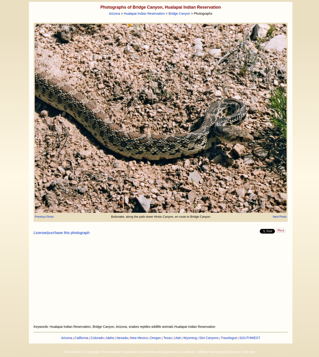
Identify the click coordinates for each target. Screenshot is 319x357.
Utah (177, 338)
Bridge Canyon (179, 13)
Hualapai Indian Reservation (144, 13)
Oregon (155, 338)
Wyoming (190, 338)
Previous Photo (44, 216)
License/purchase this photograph (62, 233)
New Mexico (139, 338)
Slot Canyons (208, 338)
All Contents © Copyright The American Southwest (100, 352)
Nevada (122, 338)
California (81, 338)
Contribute (187, 352)
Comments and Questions (158, 352)
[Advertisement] (161, 282)
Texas (167, 338)
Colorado (97, 338)
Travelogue (229, 338)
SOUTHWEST (249, 338)
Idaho (110, 338)
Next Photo (280, 216)
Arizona (114, 13)
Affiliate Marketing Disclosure (218, 352)
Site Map (248, 352)
